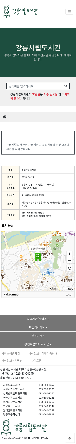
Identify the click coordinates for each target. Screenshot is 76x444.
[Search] (34, 86)
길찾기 (69, 294)
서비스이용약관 (10, 353)
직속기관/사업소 (37, 319)
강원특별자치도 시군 (37, 344)
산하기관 (37, 336)
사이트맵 (36, 360)
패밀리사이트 (37, 327)
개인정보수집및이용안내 (42, 353)
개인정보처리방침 (11, 360)
